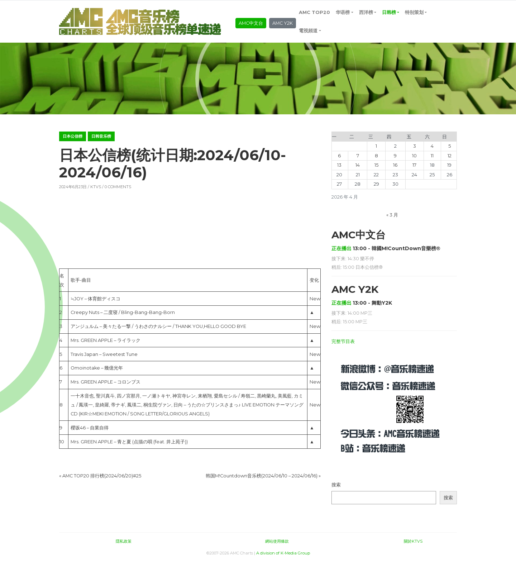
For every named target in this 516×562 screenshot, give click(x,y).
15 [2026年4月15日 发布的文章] (376, 165)
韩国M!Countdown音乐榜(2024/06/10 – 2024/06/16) (261, 475)
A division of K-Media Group (283, 553)
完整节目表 (343, 341)
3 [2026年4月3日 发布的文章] (414, 146)
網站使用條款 (277, 541)
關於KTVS (413, 541)
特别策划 (414, 12)
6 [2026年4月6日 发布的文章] (339, 155)
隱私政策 (124, 541)
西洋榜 (366, 12)
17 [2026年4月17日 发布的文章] (414, 165)
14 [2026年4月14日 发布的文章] (357, 165)
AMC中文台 (251, 23)
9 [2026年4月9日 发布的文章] (395, 155)
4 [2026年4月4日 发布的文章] (432, 146)
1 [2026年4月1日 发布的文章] (376, 146)
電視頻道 (308, 30)
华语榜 (343, 12)
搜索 (336, 484)
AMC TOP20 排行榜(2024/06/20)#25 (101, 475)
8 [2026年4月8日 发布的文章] (376, 155)
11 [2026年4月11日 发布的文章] (432, 155)
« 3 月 (392, 215)
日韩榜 (389, 12)
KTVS (95, 186)
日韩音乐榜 (101, 136)
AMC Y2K (282, 23)
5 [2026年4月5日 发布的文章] (449, 146)
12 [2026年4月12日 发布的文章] (450, 155)
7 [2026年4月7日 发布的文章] (358, 155)
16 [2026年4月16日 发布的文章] (395, 165)
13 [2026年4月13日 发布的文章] (339, 165)
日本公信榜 (72, 136)
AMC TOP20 (314, 12)
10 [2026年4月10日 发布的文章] (414, 155)
